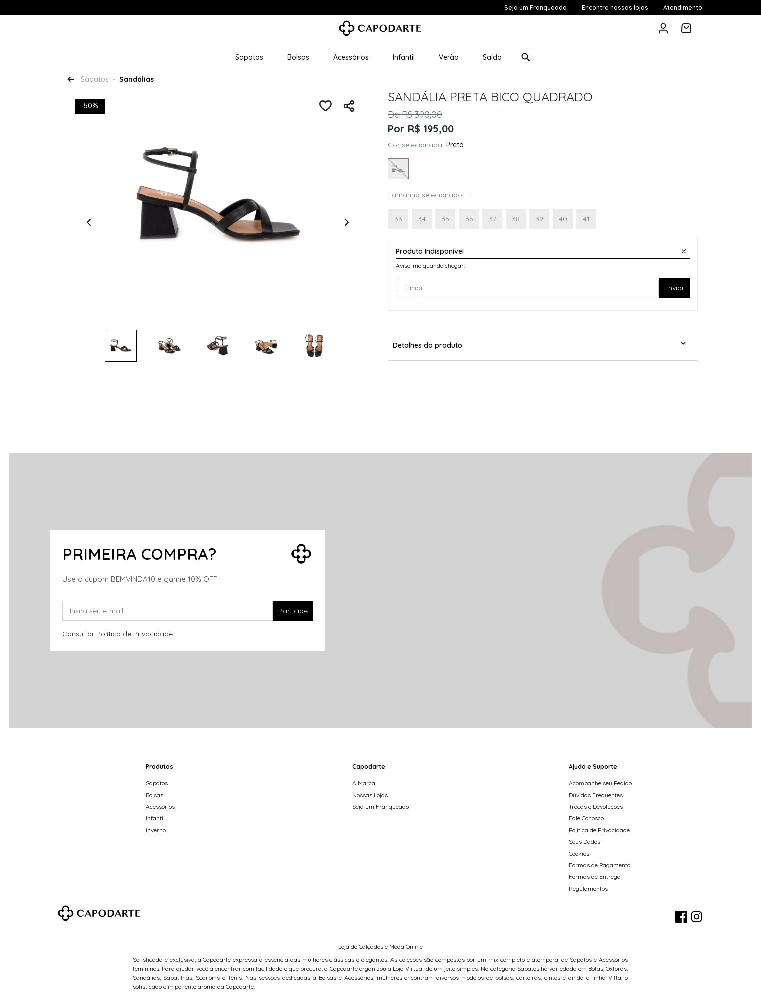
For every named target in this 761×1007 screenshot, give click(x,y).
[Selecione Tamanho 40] (563, 219)
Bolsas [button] (299, 57)
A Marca (364, 783)
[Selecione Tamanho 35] (445, 219)
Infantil (155, 818)
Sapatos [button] (250, 57)
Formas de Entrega (595, 876)
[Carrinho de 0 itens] (686, 28)
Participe (293, 611)
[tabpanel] (218, 213)
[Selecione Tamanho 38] (516, 219)
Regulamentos (588, 888)
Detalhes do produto (427, 345)
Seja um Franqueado (380, 806)
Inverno (156, 830)
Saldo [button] (492, 57)
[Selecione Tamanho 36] (469, 219)
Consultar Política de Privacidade (117, 634)
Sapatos (95, 79)
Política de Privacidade (599, 830)
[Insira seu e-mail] (167, 611)
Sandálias (137, 79)
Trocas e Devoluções (596, 806)
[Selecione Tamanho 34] (422, 219)
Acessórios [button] (351, 57)
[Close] (684, 251)
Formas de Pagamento (599, 865)
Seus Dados (584, 842)
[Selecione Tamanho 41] (586, 219)
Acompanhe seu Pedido (600, 783)
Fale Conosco (586, 818)
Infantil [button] (404, 57)
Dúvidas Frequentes (596, 795)
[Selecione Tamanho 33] (398, 219)
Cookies (579, 854)
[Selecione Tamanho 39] (539, 219)
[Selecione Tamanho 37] (492, 219)
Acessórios (160, 806)
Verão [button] (449, 57)
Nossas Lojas (370, 795)
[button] (664, 28)
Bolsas (155, 795)
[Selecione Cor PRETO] (398, 170)
